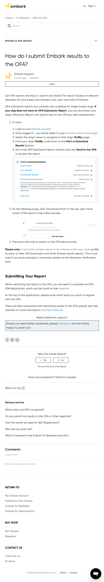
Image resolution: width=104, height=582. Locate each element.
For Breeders (22, 18)
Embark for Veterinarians (19, 511)
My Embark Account (17, 495)
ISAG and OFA (40, 18)
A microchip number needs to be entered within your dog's (55, 249)
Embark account (41, 129)
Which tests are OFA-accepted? (24, 409)
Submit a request (65, 377)
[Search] (52, 25)
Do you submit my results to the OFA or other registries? (38, 416)
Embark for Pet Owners (19, 500)
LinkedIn (17, 340)
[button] (85, 6)
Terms (63, 572)
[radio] (43, 360)
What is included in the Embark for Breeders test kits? (37, 435)
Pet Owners (12, 531)
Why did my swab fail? (18, 429)
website (64, 288)
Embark (9, 18)
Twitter (12, 340)
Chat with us (12, 556)
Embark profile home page (81, 133)
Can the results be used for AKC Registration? (32, 422)
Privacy (73, 572)
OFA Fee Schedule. (52, 310)
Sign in (91, 5)
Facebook (7, 340)
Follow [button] (52, 84)
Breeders (10, 536)
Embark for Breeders (17, 506)
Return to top (15, 388)
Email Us (10, 561)
